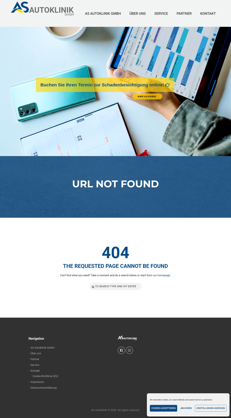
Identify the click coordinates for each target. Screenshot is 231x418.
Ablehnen (186, 408)
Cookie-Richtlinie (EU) (45, 376)
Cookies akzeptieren (163, 408)
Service (35, 364)
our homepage (161, 275)
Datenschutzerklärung (44, 387)
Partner (35, 359)
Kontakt (35, 370)
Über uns (36, 353)
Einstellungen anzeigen (211, 408)
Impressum (37, 381)
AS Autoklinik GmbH (43, 347)
